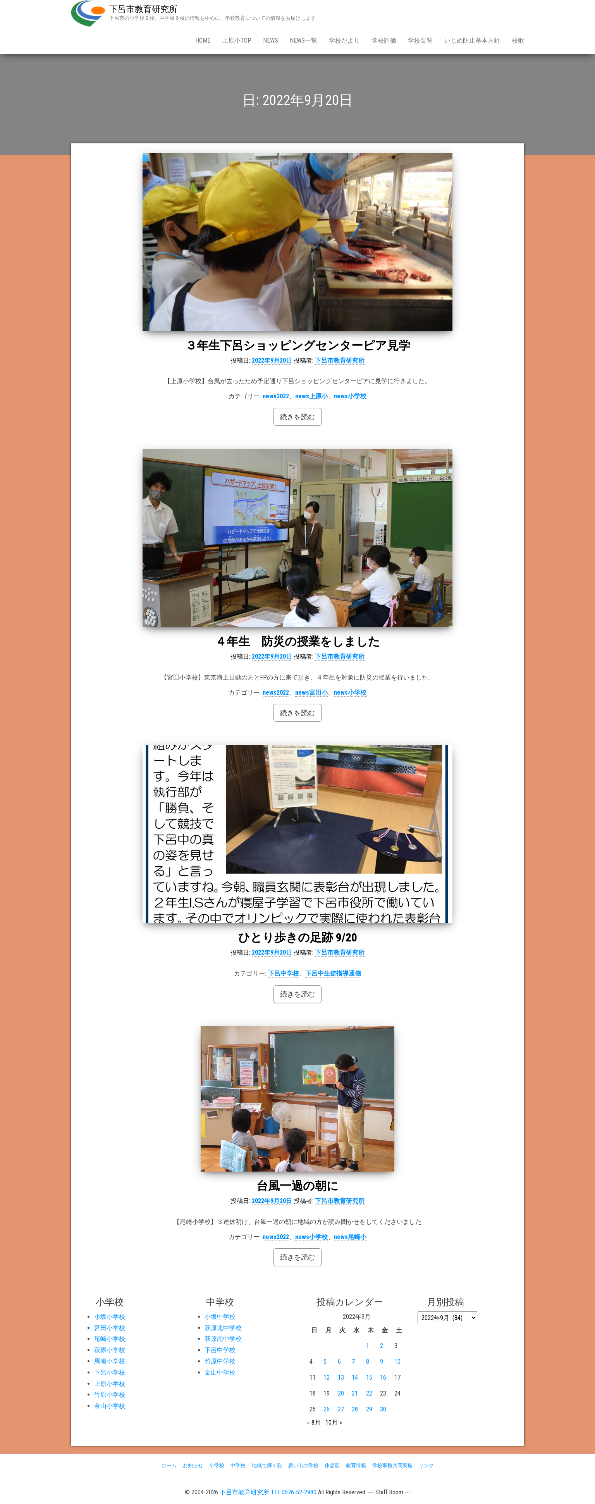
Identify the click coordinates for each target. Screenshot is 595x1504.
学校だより (344, 40)
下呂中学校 (283, 973)
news (270, 40)
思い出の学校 (303, 1465)
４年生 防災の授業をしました (297, 641)
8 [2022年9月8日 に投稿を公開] (367, 1361)
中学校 (238, 1465)
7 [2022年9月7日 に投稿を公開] (353, 1361)
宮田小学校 (109, 1328)
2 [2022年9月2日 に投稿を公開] (381, 1345)
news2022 (276, 396)
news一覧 (303, 40)
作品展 (332, 1465)
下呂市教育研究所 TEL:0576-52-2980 (268, 1492)
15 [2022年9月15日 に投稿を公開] (369, 1377)
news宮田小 (311, 692)
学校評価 (383, 40)
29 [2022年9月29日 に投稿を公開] (369, 1409)
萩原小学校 (109, 1350)
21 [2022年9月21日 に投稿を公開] (355, 1393)
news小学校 (350, 396)
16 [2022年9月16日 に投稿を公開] (383, 1377)
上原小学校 (109, 1383)
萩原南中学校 (223, 1338)
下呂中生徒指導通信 (333, 973)
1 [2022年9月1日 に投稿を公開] (367, 1345)
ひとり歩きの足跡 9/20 (297, 937)
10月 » (333, 1422)
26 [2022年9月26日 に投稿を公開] (326, 1409)
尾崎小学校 (109, 1338)
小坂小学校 (109, 1316)
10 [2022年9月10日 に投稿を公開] (397, 1361)
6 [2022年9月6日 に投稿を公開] (339, 1361)
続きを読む (297, 417)
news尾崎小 (350, 1237)
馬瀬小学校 (109, 1361)
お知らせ (193, 1465)
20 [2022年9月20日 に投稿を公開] (341, 1393)
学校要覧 (420, 40)
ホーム (169, 1465)
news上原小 (311, 396)
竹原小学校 (109, 1394)
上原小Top (236, 40)
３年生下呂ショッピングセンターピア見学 (297, 345)
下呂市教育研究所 (143, 9)
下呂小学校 (109, 1372)
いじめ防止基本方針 (472, 40)
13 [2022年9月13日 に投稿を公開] (341, 1377)
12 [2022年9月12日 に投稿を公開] (326, 1377)
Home (202, 40)
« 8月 (314, 1422)
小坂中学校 (220, 1316)
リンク (426, 1465)
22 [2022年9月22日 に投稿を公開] (369, 1393)
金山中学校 (220, 1372)
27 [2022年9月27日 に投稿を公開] (341, 1409)
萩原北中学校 (223, 1328)
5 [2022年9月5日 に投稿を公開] (325, 1361)
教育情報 (356, 1465)
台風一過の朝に (297, 1186)
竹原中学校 (220, 1361)
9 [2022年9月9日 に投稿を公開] (381, 1361)
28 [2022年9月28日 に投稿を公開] (355, 1409)
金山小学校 (109, 1405)
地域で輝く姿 (267, 1465)
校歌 (518, 40)
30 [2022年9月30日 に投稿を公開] (383, 1409)
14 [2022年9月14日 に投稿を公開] (355, 1377)
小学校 (216, 1465)
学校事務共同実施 (392, 1465)
